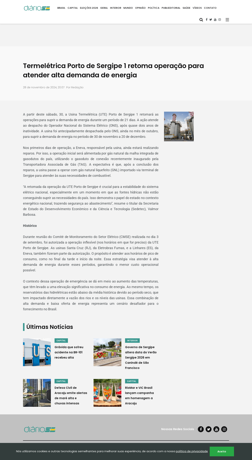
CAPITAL (73, 8)
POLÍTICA (153, 8)
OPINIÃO (140, 8)
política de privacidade (192, 451)
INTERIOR (115, 8)
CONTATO (210, 8)
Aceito (221, 451)
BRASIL (61, 8)
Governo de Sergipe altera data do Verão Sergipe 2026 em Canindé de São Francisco (141, 357)
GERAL (104, 8)
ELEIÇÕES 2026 (89, 8)
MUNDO (128, 8)
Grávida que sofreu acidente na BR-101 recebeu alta (69, 352)
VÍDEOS (197, 8)
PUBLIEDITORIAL (171, 8)
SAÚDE (186, 8)
